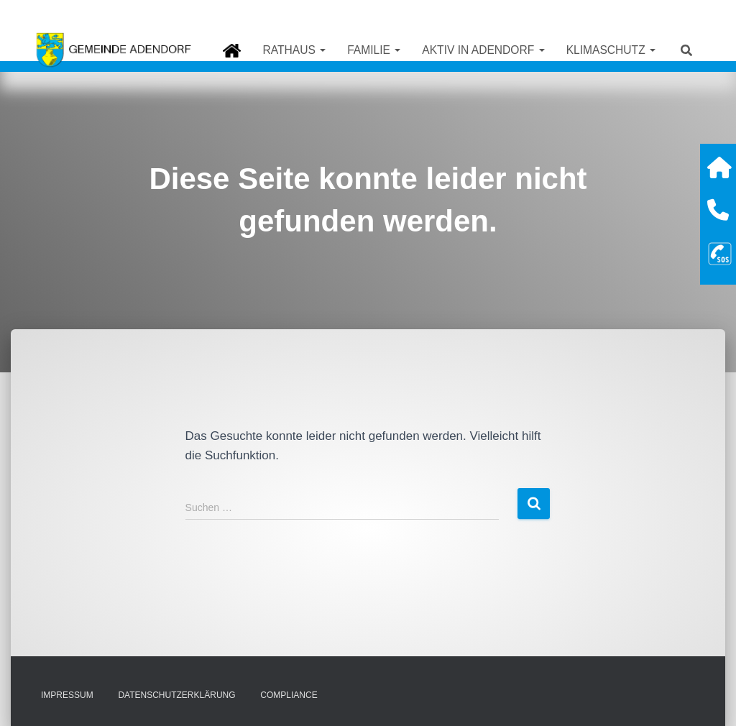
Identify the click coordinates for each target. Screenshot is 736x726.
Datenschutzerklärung (176, 695)
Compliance (288, 695)
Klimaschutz (611, 50)
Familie (373, 50)
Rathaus (294, 50)
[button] (322, 50)
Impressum (67, 695)
